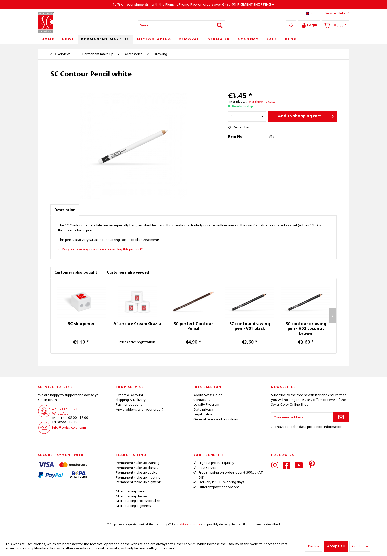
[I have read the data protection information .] (272, 426)
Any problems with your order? (140, 409)
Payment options (129, 404)
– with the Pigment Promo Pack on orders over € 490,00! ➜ (193, 4)
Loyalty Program (206, 404)
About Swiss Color (208, 395)
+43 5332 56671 (64, 409)
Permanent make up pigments (139, 482)
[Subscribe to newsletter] (341, 417)
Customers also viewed (128, 272)
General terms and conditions (216, 419)
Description (64, 210)
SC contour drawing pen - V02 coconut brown (306, 329)
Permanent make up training (137, 463)
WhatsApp (60, 413)
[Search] (219, 25)
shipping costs (190, 524)
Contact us (202, 400)
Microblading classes (131, 496)
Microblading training (132, 491)
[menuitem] (181, 25)
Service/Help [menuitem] (333, 13)
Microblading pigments (133, 506)
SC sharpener (81, 324)
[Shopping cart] (335, 25)
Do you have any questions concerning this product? (100, 249)
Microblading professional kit (138, 501)
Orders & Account (129, 395)
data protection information (320, 427)
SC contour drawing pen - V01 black (249, 326)
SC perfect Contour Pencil (193, 326)
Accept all (336, 546)
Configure (360, 546)
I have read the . (309, 427)
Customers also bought (75, 272)
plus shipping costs (262, 101)
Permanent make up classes (137, 468)
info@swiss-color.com (69, 427)
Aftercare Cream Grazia (137, 324)
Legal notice (203, 414)
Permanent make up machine (138, 477)
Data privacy (203, 409)
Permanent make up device (136, 472)
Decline (313, 546)
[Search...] (181, 25)
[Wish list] (291, 25)
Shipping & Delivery (131, 400)
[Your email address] (302, 417)
